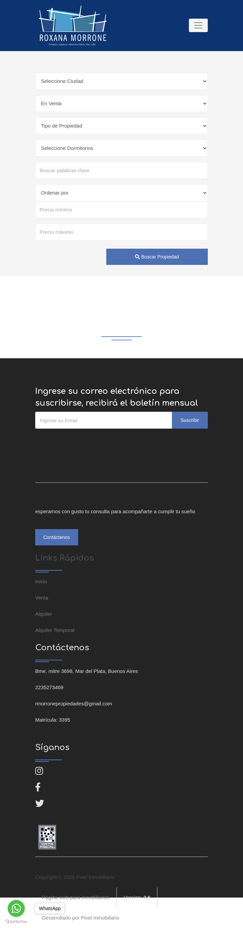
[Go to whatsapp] (16, 908)
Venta (41, 598)
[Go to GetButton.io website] (16, 921)
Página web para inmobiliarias (76, 897)
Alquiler (43, 614)
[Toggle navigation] (198, 25)
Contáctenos (56, 537)
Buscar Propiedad (157, 256)
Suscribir (190, 420)
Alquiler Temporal (54, 630)
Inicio (41, 581)
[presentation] (86, 442)
